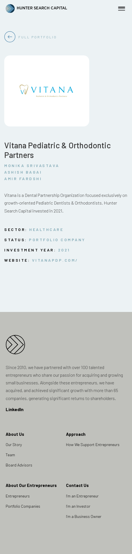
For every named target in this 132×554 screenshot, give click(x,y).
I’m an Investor (78, 506)
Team (10, 454)
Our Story (14, 444)
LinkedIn (15, 409)
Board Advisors (19, 465)
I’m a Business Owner (83, 516)
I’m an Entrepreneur (82, 495)
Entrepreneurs (18, 495)
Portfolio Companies (23, 506)
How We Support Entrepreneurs (93, 444)
